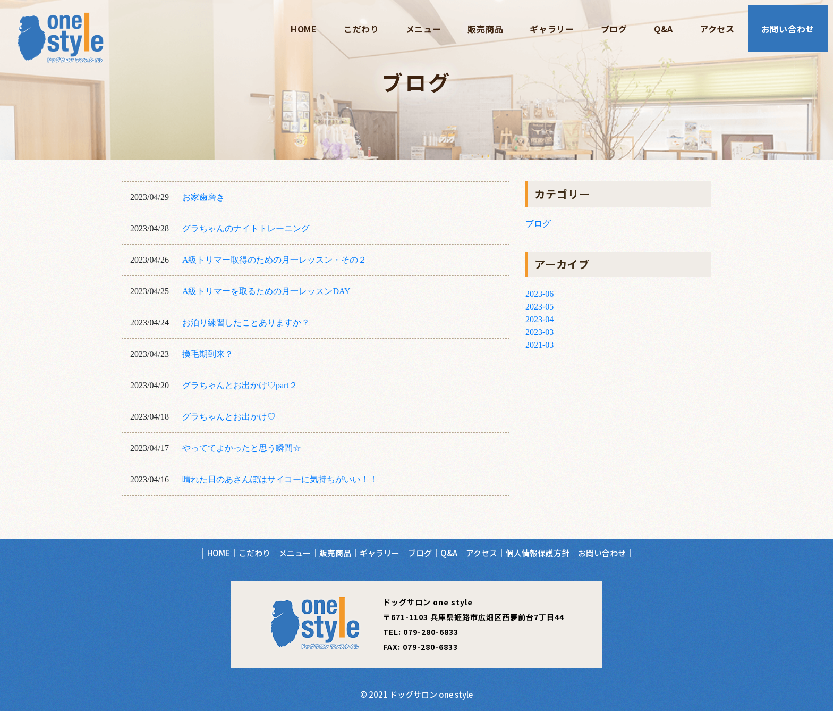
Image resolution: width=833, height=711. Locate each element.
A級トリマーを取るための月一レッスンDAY (266, 291)
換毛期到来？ (207, 353)
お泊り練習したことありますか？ (246, 322)
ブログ (538, 223)
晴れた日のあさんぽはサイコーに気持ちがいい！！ (280, 479)
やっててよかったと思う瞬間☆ (241, 448)
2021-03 (539, 344)
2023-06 (539, 293)
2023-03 (539, 332)
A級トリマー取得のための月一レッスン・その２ (274, 259)
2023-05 (539, 306)
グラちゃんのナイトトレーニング (246, 228)
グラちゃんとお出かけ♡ (229, 416)
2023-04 (539, 319)
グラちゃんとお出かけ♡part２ (240, 385)
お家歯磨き (203, 197)
